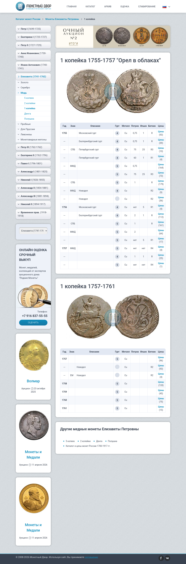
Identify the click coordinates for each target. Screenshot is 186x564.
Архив (107, 6)
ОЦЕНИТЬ (33, 322)
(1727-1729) (30, 45)
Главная (72, 6)
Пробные (24, 124)
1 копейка (29, 108)
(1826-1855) (31, 179)
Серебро (24, 87)
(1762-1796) (32, 155)
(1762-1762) (30, 147)
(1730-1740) (32, 55)
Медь (22, 92)
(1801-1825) (32, 171)
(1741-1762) (31, 76)
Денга (27, 113)
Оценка (124, 6)
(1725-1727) (32, 37)
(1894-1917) (32, 204)
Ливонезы (25, 134)
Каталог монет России (28, 19)
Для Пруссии (26, 129)
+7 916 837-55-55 (34, 316)
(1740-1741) (32, 66)
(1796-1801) (30, 163)
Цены (161, 131)
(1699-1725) (29, 28)
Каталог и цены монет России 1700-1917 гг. (88, 446)
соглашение (91, 557)
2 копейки (29, 103)
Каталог (90, 6)
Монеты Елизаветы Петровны (62, 19)
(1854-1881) (33, 187)
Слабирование (147, 6)
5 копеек (29, 98)
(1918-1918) (32, 214)
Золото (23, 82)
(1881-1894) (33, 196)
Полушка (29, 118)
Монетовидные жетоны (32, 139)
